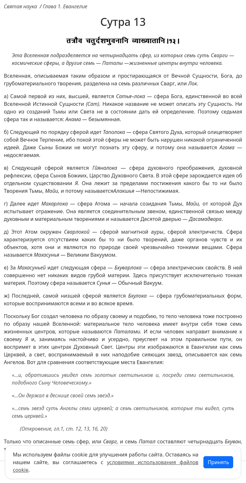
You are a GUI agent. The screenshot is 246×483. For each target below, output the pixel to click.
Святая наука (20, 6)
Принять (218, 462)
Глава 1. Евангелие (65, 6)
